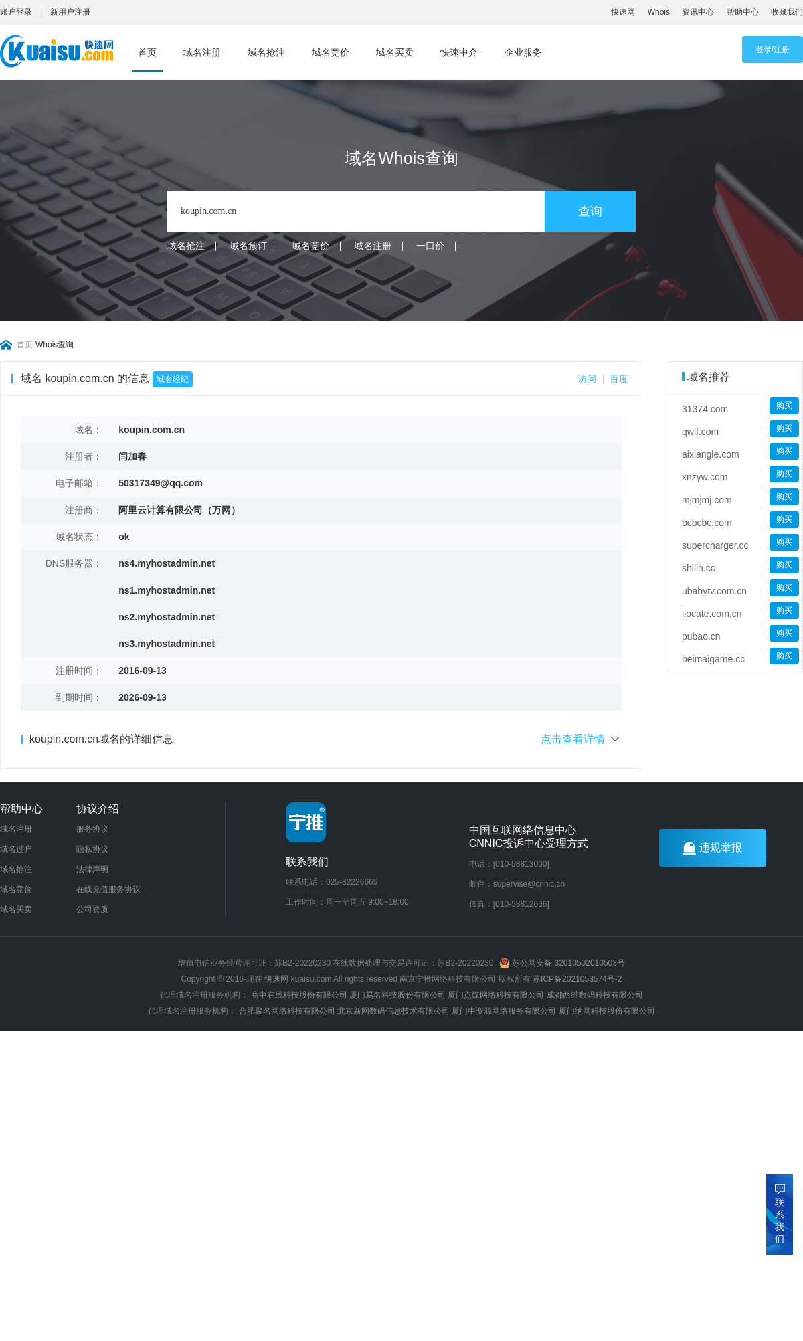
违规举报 (712, 848)
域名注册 (202, 52)
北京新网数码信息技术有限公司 (393, 1011)
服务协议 (92, 829)
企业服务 (523, 52)
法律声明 (92, 869)
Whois (659, 12)
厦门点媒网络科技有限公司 (496, 995)
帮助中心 (743, 12)
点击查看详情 (581, 739)
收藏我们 (787, 12)
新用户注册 (70, 12)
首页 (147, 52)
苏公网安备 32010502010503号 (562, 963)
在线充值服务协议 (108, 889)
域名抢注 (266, 52)
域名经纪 (173, 379)
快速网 (623, 12)
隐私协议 (92, 849)
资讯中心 (698, 12)
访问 (586, 378)
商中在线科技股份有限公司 (299, 995)
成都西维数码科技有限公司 (595, 995)
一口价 (430, 245)
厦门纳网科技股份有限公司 (607, 1011)
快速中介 (459, 52)
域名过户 (16, 849)
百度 (619, 378)
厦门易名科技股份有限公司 (398, 995)
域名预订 (248, 245)
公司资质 (92, 909)
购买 (784, 405)
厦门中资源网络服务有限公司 (504, 1011)
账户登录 (16, 12)
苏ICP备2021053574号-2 (577, 979)
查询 (590, 211)
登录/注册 (772, 49)
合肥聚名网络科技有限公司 (287, 1011)
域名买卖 (395, 52)
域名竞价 (330, 52)
